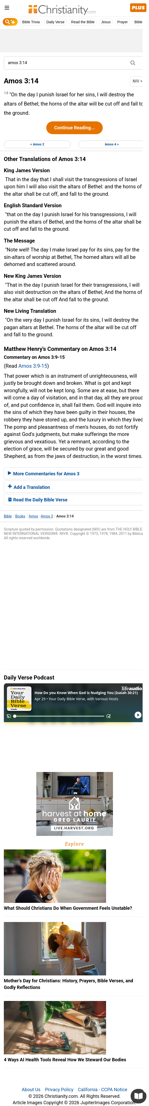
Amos (33, 516)
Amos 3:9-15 (32, 366)
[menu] (7, 9)
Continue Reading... (74, 127)
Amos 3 (47, 516)
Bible (8, 516)
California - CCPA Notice (102, 1089)
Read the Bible (83, 22)
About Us (31, 1089)
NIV (137, 81)
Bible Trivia (31, 22)
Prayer (122, 22)
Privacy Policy (59, 1089)
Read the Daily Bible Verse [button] (37, 499)
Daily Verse (55, 22)
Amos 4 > (112, 144)
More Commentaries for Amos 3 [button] (43, 473)
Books (20, 516)
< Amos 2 (37, 144)
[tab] (74, 473)
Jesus (106, 22)
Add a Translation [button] (29, 487)
